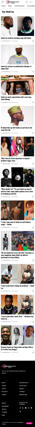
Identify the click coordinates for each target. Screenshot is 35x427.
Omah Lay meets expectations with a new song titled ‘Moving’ (16, 98)
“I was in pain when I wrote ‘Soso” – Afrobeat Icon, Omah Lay (17, 317)
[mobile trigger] (3, 2)
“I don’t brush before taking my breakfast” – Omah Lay (17, 287)
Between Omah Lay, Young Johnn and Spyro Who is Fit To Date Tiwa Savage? (17, 348)
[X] (23, 408)
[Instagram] (28, 408)
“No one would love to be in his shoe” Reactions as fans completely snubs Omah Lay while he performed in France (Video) (17, 255)
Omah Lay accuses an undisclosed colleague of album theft (16, 67)
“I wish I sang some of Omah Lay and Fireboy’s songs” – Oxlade (16, 223)
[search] (26, 1)
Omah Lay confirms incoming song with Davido (16, 38)
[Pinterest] (31, 408)
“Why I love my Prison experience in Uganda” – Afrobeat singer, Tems (16, 159)
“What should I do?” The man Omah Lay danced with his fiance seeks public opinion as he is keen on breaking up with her (17, 191)
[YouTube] (26, 408)
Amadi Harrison (6, 41)
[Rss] (20, 411)
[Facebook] (20, 408)
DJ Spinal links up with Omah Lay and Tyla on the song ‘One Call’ (16, 128)
